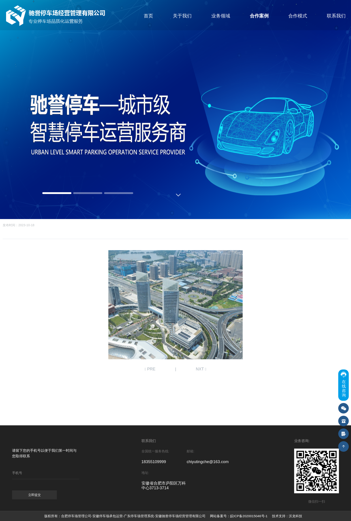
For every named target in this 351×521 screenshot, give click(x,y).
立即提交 (34, 495)
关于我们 (182, 15)
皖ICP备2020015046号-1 (249, 516)
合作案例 (259, 15)
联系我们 (336, 15)
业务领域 (220, 15)
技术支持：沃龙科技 (287, 516)
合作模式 (297, 15)
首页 (148, 15)
